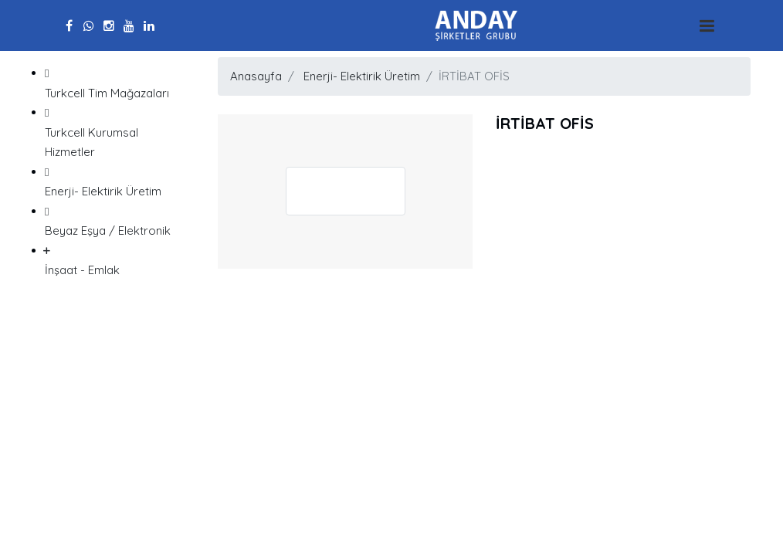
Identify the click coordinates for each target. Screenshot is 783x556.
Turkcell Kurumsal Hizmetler (113, 131)
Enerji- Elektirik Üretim (113, 180)
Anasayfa (256, 76)
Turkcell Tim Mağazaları (113, 81)
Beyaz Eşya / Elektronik (113, 220)
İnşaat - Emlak (113, 259)
